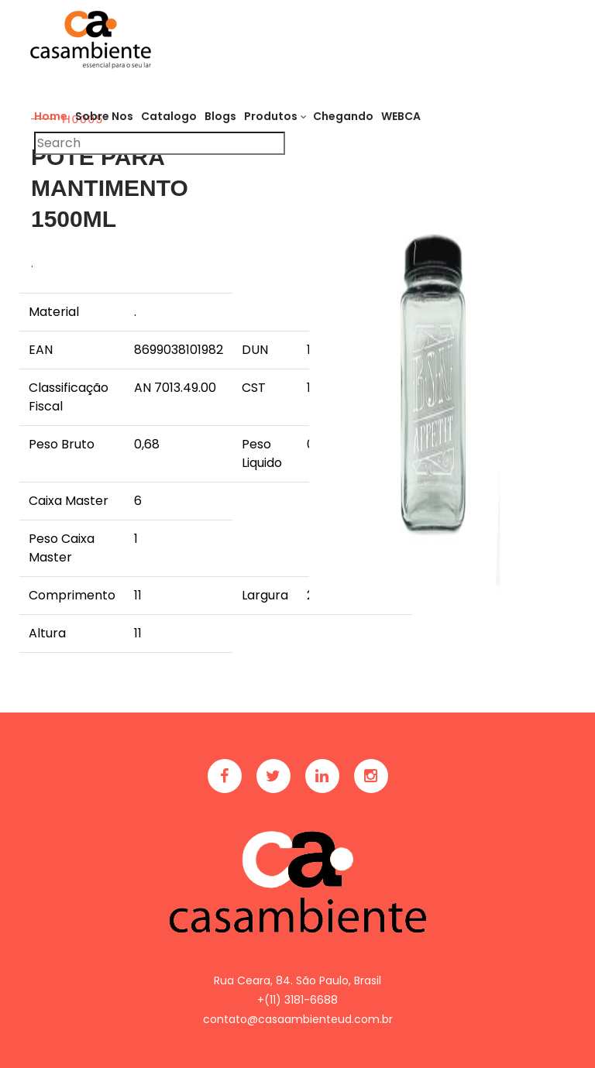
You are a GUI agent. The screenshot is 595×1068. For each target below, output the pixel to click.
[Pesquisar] (159, 143)
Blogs (220, 116)
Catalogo (169, 116)
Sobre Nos (104, 116)
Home (50, 116)
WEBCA (401, 116)
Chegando (343, 116)
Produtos (271, 116)
